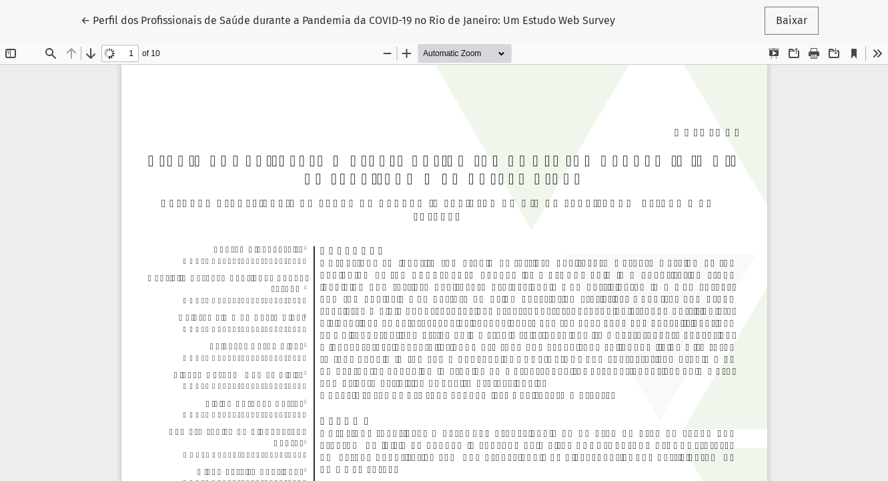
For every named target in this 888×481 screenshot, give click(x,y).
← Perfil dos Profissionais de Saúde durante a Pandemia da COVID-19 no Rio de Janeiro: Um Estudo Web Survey (348, 19)
